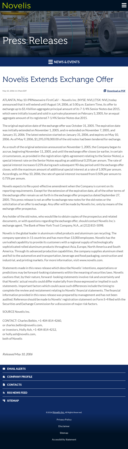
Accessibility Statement (64, 439)
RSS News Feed (14, 392)
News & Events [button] (64, 61)
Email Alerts (14, 368)
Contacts (12, 384)
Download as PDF (114, 90)
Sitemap (10, 400)
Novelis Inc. (59, 412)
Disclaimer (64, 426)
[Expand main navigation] (124, 5)
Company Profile (17, 376)
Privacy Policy (64, 419)
